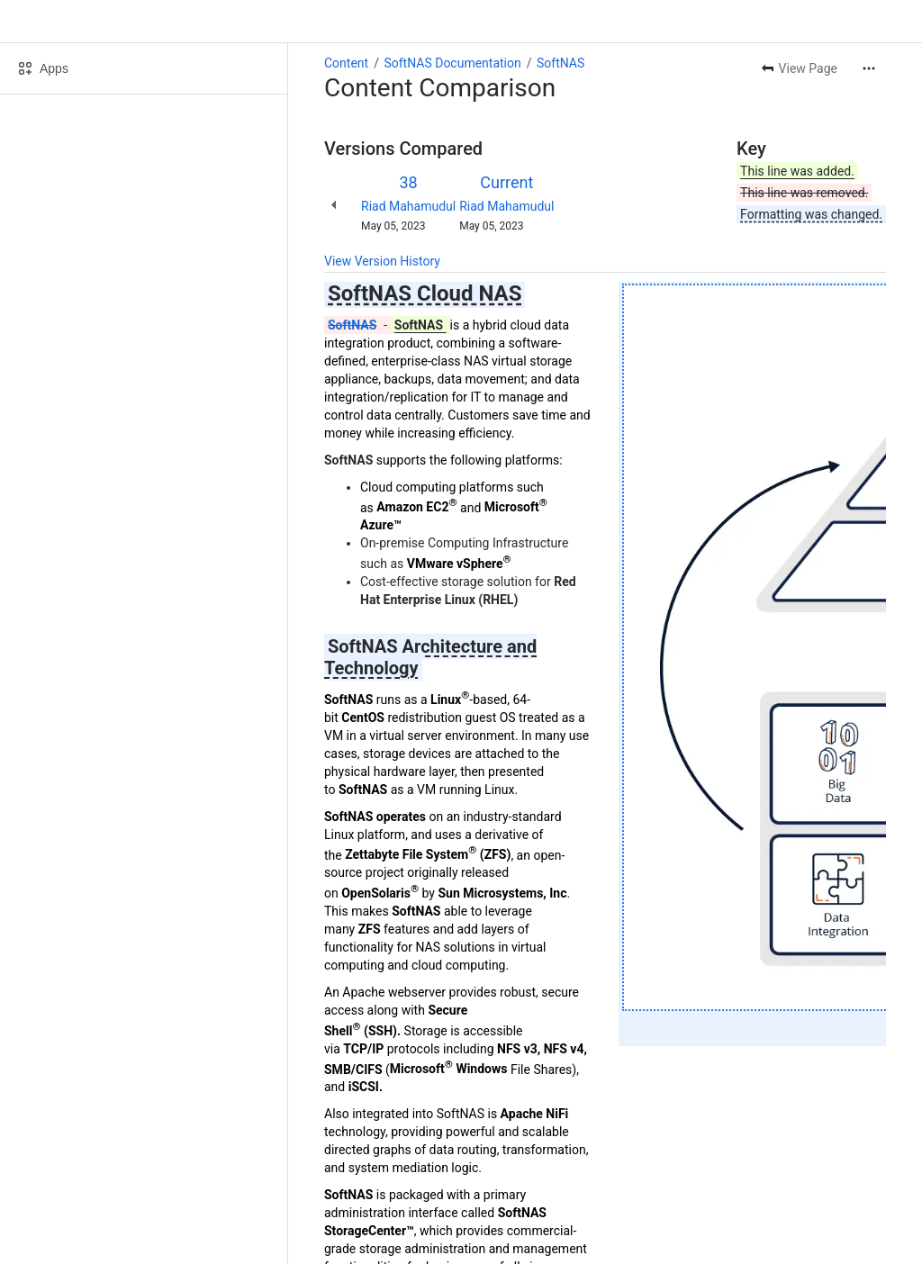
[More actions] (869, 68)
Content (346, 63)
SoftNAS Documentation (452, 63)
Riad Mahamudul (408, 206)
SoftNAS (560, 63)
